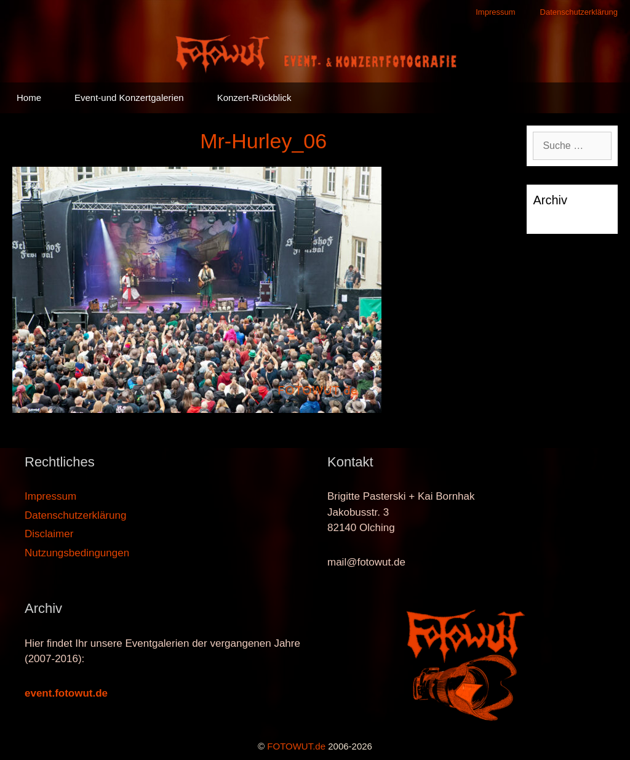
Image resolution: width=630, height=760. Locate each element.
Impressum (495, 12)
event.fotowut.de (66, 693)
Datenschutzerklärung (579, 12)
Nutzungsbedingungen (77, 553)
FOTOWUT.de (296, 746)
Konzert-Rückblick (254, 97)
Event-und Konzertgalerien (129, 97)
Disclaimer (49, 534)
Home (29, 97)
